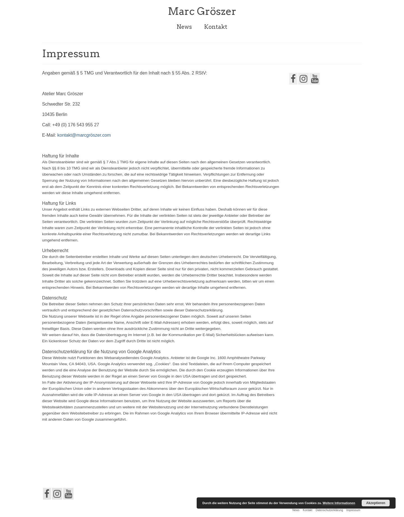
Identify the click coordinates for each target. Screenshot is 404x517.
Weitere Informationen (339, 503)
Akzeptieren (375, 503)
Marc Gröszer (202, 11)
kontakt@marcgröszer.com (84, 135)
